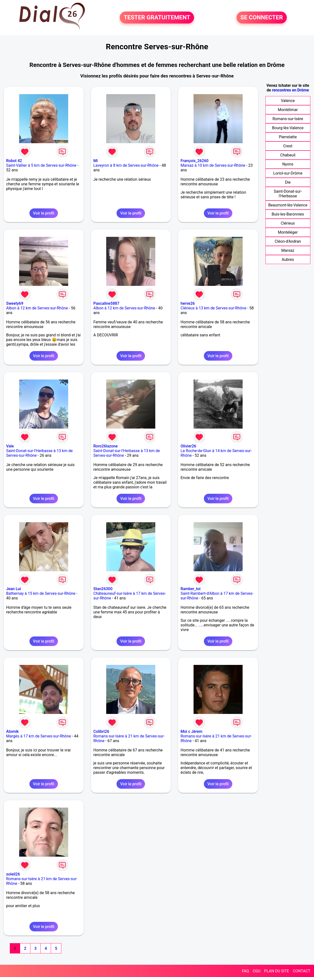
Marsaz (287, 250)
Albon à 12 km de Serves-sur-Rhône (37, 308)
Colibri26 (101, 731)
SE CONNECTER (261, 17)
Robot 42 (14, 160)
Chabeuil (287, 155)
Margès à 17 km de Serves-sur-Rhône (38, 736)
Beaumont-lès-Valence (287, 205)
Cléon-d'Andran (288, 241)
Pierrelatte (288, 137)
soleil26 (13, 874)
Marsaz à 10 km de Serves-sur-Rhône (213, 165)
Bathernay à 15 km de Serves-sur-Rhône (40, 593)
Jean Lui (13, 588)
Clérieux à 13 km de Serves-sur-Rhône (213, 308)
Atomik (12, 731)
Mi (95, 160)
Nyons (287, 164)
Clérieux (288, 223)
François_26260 (195, 160)
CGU (257, 971)
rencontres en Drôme (290, 90)
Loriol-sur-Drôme (287, 173)
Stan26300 (103, 588)
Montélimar (288, 109)
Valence (288, 100)
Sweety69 (14, 303)
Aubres (288, 259)
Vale (10, 446)
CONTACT (301, 971)
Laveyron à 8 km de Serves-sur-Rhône (126, 165)
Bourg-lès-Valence (287, 128)
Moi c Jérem (191, 731)
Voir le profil (43, 213)
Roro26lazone (105, 446)
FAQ (245, 971)
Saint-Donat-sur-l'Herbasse (288, 193)
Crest (287, 146)
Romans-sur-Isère (288, 118)
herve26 (188, 303)
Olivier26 (188, 446)
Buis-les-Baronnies (288, 214)
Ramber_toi (190, 588)
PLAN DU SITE (276, 971)
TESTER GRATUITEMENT (157, 17)
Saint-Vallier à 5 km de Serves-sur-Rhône (41, 165)
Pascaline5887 (106, 303)
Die (288, 182)
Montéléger (288, 232)
